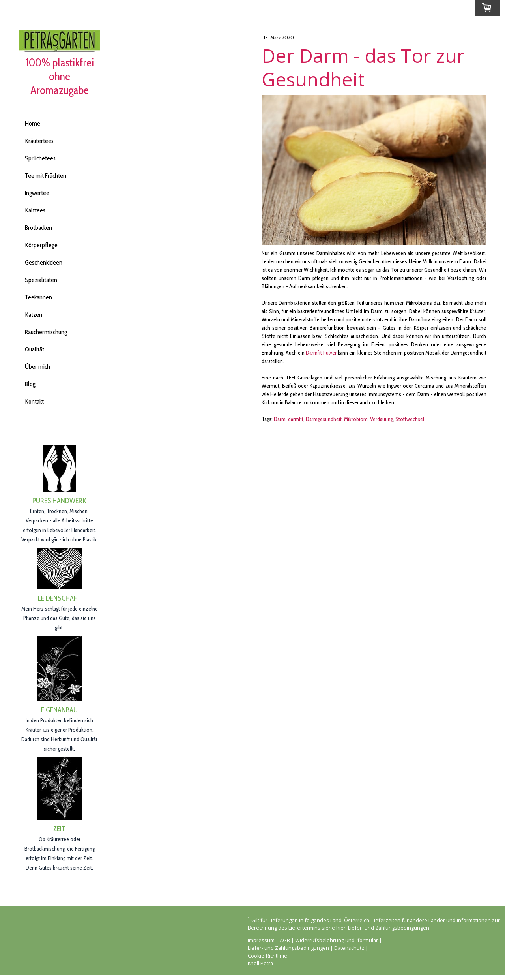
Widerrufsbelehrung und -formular (336, 940)
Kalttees (35, 210)
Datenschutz (349, 947)
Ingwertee (37, 193)
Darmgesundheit (324, 419)
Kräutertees (39, 141)
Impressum (261, 940)
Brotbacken (38, 227)
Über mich (37, 366)
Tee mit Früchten (45, 175)
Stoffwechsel (409, 419)
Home (32, 123)
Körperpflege (41, 245)
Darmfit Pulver (321, 352)
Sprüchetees (40, 158)
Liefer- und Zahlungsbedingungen (388, 927)
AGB (285, 940)
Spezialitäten (41, 280)
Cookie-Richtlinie (267, 955)
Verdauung (381, 419)
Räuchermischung (46, 332)
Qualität (34, 349)
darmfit (295, 419)
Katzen (33, 314)
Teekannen (38, 297)
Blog (30, 384)
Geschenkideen (43, 262)
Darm (280, 419)
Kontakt (34, 401)
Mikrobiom (356, 419)
